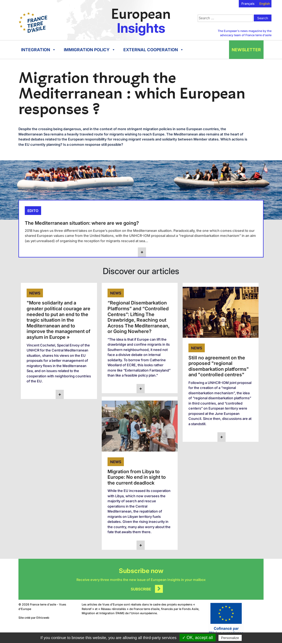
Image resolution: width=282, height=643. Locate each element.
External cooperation (153, 49)
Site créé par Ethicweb (33, 617)
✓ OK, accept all (197, 637)
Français (247, 4)
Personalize (230, 638)
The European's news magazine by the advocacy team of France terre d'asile (244, 33)
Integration (38, 49)
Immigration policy (89, 49)
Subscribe (141, 589)
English (264, 4)
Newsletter (246, 49)
